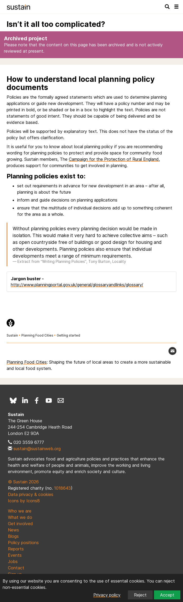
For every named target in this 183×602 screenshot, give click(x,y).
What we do (20, 517)
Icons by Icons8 (24, 500)
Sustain (12, 335)
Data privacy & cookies (30, 494)
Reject (140, 595)
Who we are (19, 511)
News (13, 530)
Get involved (20, 523)
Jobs (13, 561)
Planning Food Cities (37, 335)
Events (15, 555)
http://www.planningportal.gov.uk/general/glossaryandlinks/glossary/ (77, 284)
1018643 (62, 488)
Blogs (13, 536)
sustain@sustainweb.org (37, 448)
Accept (167, 595)
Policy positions (23, 542)
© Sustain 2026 (23, 481)
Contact (16, 567)
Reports (16, 548)
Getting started (68, 335)
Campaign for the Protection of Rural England (114, 159)
